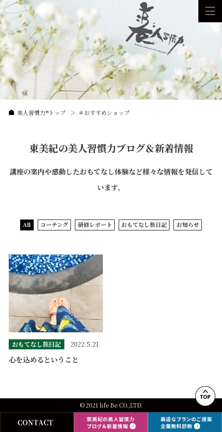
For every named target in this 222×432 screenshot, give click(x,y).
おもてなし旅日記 (144, 224)
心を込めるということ (44, 360)
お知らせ (187, 224)
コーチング (54, 224)
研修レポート (95, 224)
